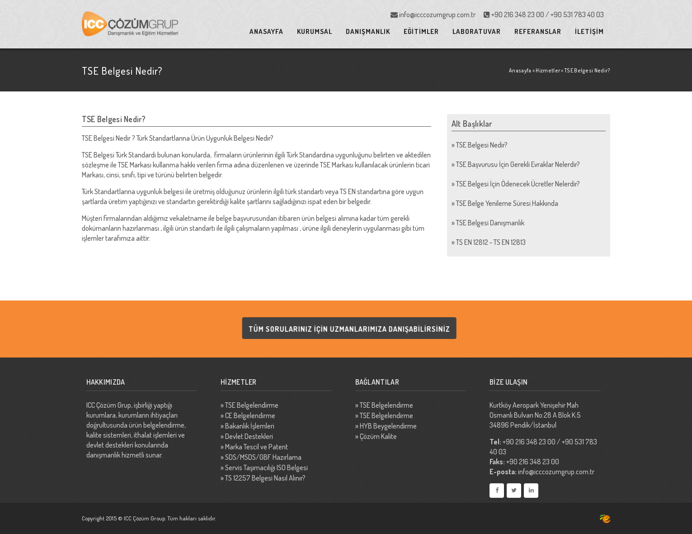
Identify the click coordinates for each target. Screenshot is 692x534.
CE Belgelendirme (250, 415)
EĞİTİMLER (421, 31)
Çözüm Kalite (378, 436)
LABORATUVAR (476, 31)
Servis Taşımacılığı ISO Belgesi (266, 467)
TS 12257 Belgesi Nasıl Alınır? (265, 477)
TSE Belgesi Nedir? (482, 144)
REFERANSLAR (537, 31)
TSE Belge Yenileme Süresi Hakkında (507, 203)
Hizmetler (548, 70)
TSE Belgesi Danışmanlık (490, 222)
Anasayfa (520, 70)
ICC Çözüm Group (144, 518)
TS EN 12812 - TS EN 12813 (491, 242)
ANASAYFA (266, 31)
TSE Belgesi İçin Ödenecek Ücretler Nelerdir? (518, 183)
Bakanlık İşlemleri (249, 425)
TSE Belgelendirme (251, 405)
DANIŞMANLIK (368, 31)
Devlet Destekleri (249, 436)
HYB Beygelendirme (388, 425)
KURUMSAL (314, 31)
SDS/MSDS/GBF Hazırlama (263, 457)
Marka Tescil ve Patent (256, 446)
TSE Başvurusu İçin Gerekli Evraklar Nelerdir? (518, 164)
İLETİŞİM (589, 31)
